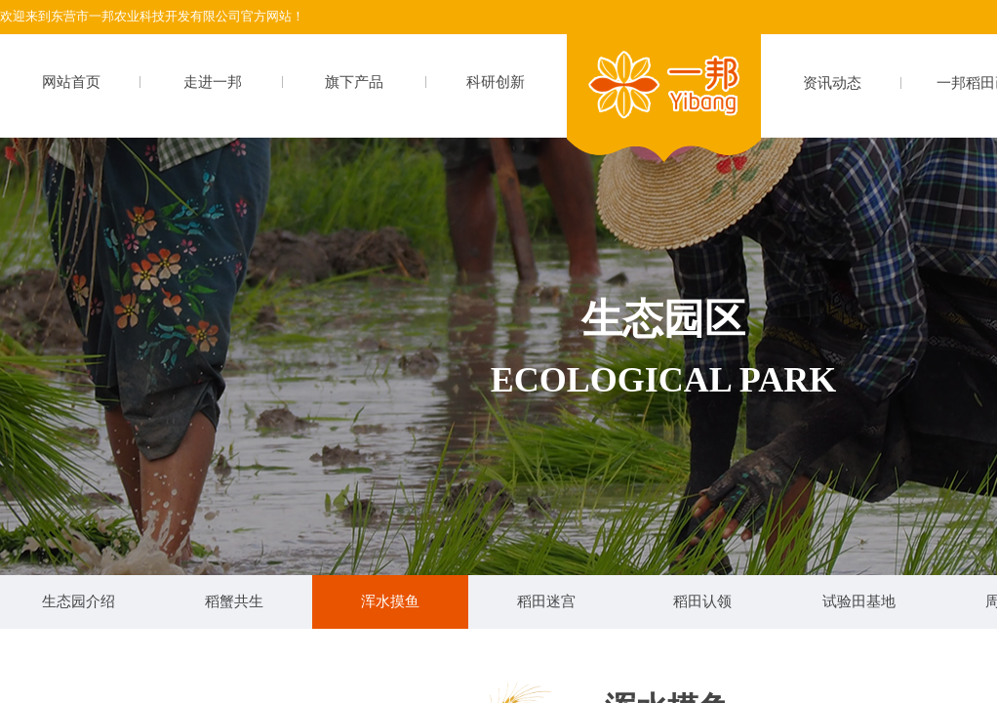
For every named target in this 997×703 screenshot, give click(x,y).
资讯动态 (832, 83)
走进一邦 (212, 82)
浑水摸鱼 (390, 601)
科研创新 (495, 82)
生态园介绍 (78, 601)
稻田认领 (702, 601)
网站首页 (71, 82)
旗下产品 (354, 82)
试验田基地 (859, 601)
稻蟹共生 (234, 601)
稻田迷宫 (546, 601)
